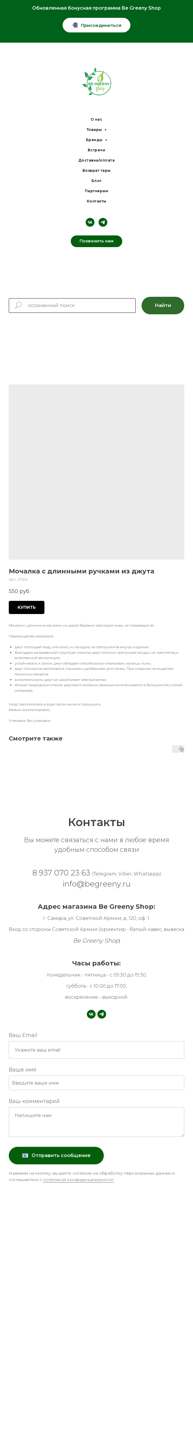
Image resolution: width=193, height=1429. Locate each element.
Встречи (97, 150)
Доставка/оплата (96, 160)
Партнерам (96, 191)
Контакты (96, 201)
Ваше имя (22, 1069)
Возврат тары (96, 170)
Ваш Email (23, 1035)
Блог (97, 180)
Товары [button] (95, 129)
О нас (97, 119)
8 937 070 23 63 (96, 872)
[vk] (90, 222)
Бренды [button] (95, 140)
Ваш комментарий (34, 1101)
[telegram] (103, 222)
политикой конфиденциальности (78, 1179)
